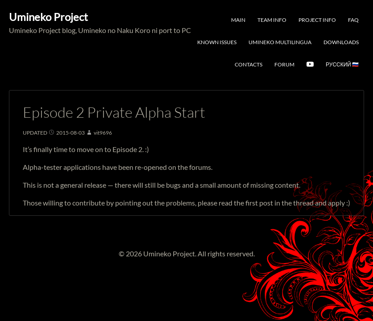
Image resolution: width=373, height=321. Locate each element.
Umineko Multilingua (280, 42)
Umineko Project (48, 16)
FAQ (353, 19)
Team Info (271, 19)
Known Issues (216, 42)
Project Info (317, 19)
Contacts (248, 64)
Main (238, 19)
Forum (284, 64)
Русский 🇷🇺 (342, 64)
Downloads (341, 42)
